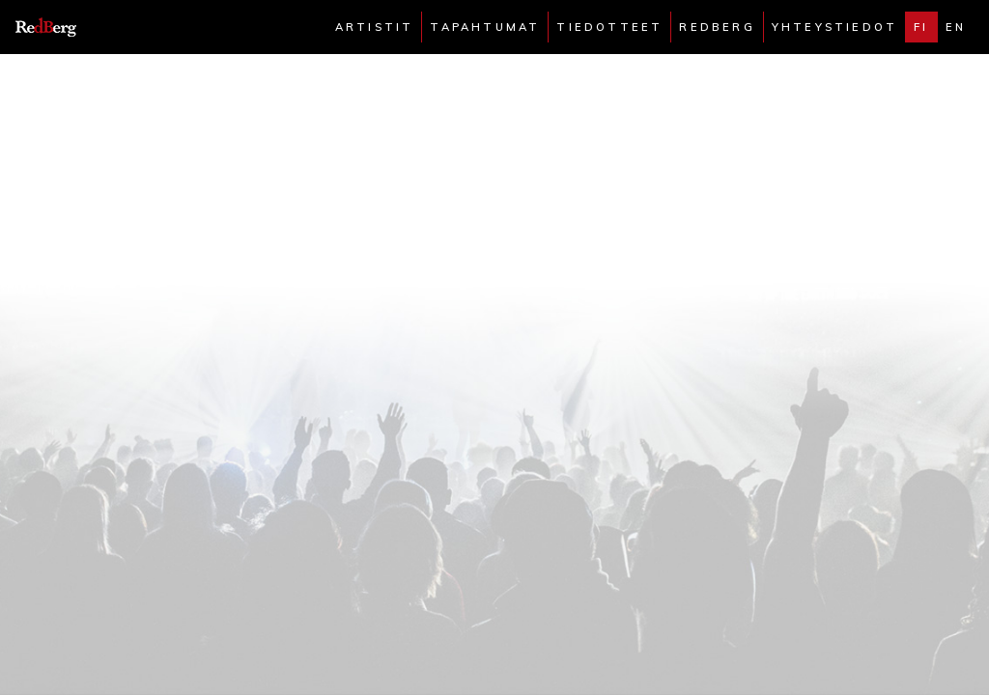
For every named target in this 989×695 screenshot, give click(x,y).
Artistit (374, 27)
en (956, 27)
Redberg (716, 27)
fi (921, 27)
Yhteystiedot (834, 27)
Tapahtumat (485, 27)
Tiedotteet (609, 27)
